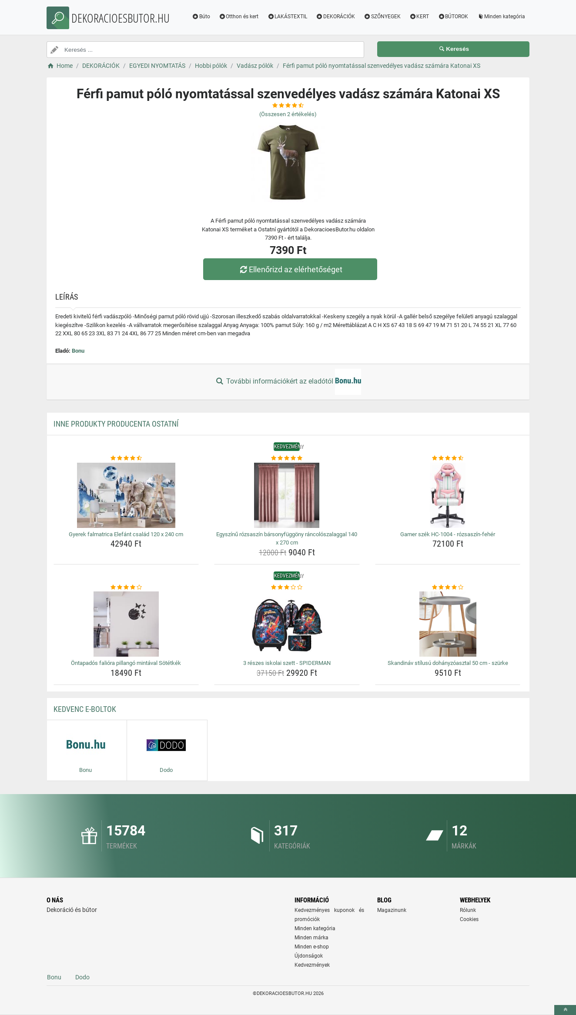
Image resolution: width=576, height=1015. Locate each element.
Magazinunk (391, 910)
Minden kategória (501, 16)
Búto (201, 16)
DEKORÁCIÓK (335, 16)
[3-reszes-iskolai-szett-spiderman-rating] (286, 587)
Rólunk (468, 910)
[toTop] (565, 1010)
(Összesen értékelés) (288, 114)
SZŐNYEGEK (382, 16)
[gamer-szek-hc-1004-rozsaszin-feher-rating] (447, 458)
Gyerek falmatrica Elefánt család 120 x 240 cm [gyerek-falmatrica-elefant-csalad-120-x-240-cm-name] (126, 534)
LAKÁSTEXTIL (287, 16)
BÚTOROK (453, 16)
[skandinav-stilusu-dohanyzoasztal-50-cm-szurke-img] (447, 624)
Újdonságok (309, 956)
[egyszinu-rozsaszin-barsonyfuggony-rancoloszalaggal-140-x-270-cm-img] (286, 495)
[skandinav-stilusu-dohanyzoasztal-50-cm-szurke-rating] (447, 587)
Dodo (82, 977)
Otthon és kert (239, 16)
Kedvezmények (312, 965)
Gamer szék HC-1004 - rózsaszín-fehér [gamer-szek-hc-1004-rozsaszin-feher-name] (447, 534)
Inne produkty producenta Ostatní (116, 423)
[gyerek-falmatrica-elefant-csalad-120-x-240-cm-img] (126, 495)
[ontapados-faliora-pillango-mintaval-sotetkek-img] (126, 624)
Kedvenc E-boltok (85, 709)
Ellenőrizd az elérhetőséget (290, 269)
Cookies (469, 919)
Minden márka (311, 938)
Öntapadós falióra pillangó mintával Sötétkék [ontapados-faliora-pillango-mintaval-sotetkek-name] (126, 663)
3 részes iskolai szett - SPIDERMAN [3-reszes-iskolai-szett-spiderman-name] (287, 663)
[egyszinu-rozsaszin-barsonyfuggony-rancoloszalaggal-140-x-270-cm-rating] (286, 458)
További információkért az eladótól (288, 382)
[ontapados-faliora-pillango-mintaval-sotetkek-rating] (126, 587)
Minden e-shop (312, 947)
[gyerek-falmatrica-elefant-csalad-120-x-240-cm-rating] (126, 458)
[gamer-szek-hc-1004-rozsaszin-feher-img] (447, 495)
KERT (419, 16)
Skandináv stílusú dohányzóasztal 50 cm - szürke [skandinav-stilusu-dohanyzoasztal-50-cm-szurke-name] (448, 663)
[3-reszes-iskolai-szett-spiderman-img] (286, 624)
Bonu (78, 350)
